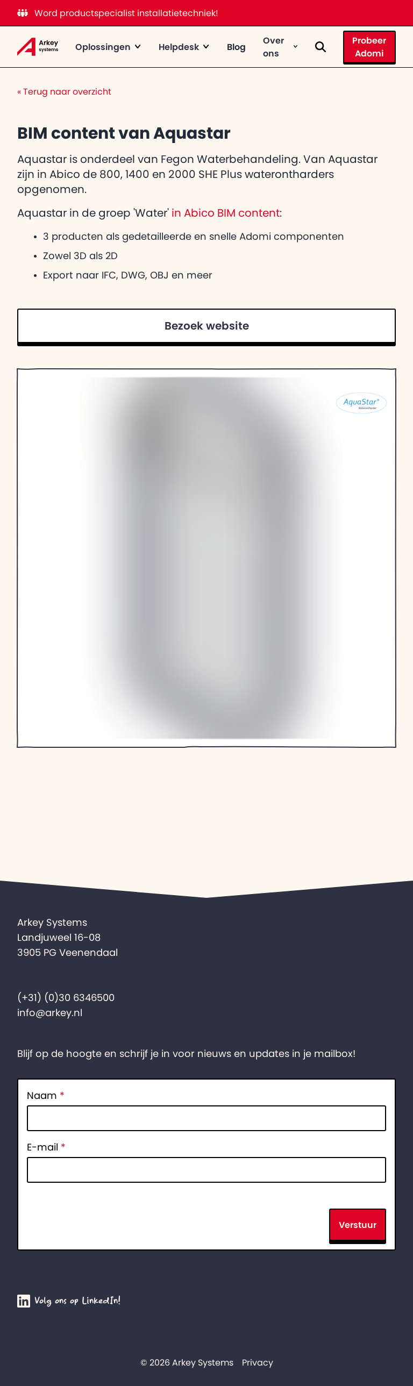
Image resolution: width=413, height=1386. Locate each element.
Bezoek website (207, 325)
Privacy (257, 1362)
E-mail (46, 1147)
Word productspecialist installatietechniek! (117, 13)
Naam (46, 1096)
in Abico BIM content (226, 213)
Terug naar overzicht (64, 91)
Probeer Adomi (369, 47)
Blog (236, 46)
